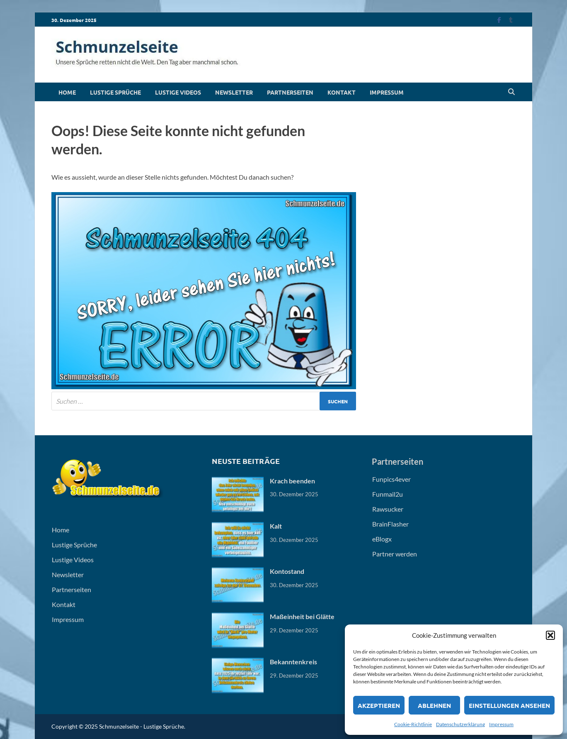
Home (67, 92)
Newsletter (234, 92)
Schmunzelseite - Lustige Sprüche (141, 726)
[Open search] (511, 92)
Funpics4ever (391, 479)
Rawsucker (387, 509)
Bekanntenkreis (293, 662)
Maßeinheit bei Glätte (302, 616)
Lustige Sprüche (115, 92)
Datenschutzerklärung (460, 724)
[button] (550, 635)
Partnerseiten (290, 92)
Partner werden (394, 554)
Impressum (501, 724)
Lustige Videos (178, 92)
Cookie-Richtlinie (413, 724)
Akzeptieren (379, 705)
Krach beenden (292, 481)
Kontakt (341, 92)
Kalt (276, 526)
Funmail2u (387, 494)
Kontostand (287, 571)
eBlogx (382, 539)
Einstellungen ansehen (509, 705)
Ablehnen (434, 705)
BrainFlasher (390, 524)
